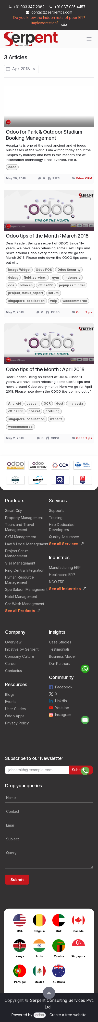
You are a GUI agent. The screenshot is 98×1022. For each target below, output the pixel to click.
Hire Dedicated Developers (62, 527)
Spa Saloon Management (26, 589)
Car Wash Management (24, 604)
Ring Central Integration (24, 570)
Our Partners (59, 663)
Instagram (63, 714)
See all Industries (65, 588)
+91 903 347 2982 (27, 7)
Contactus (13, 670)
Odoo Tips (84, 312)
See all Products (20, 610)
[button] (49, 993)
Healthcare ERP (62, 574)
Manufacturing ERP (65, 567)
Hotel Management (21, 596)
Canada (78, 931)
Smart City (13, 510)
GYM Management (20, 537)
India (39, 956)
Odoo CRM (84, 178)
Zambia (59, 956)
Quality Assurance (64, 537)
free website (76, 1015)
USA (20, 931)
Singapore (78, 956)
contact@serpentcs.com (49, 12)
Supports (56, 510)
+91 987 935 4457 (67, 7)
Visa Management (20, 563)
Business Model (62, 656)
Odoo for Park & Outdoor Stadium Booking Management (44, 135)
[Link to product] (15, 465)
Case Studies (60, 642)
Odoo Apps (14, 716)
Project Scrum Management (17, 553)
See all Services (63, 544)
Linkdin (61, 701)
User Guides (15, 709)
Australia (59, 981)
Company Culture (19, 656)
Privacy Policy (17, 723)
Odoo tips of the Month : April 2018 (45, 369)
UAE (59, 931)
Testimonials (59, 649)
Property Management (24, 517)
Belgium (39, 931)
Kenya (20, 956)
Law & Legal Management (26, 544)
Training (56, 517)
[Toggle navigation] (89, 39)
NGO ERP (57, 582)
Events (10, 701)
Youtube (62, 708)
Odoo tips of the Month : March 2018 (47, 236)
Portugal (20, 981)
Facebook (63, 687)
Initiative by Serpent (22, 649)
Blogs (10, 694)
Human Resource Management (19, 579)
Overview (13, 642)
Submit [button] (17, 879)
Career (11, 663)
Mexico (39, 981)
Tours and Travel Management (19, 527)
